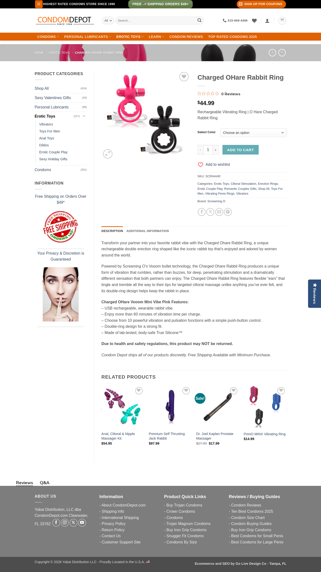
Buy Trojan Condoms (184, 505)
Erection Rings (268, 183)
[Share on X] (210, 212)
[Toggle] (84, 116)
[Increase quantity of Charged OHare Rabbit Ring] (216, 150)
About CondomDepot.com (123, 505)
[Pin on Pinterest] (228, 212)
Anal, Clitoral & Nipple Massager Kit (118, 436)
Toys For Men (49, 131)
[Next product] (272, 52)
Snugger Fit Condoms (185, 536)
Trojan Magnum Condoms (188, 524)
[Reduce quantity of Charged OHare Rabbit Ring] (200, 150)
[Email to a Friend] (219, 212)
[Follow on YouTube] (82, 523)
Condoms (48, 36)
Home (39, 52)
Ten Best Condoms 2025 (252, 511)
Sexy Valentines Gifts (53, 98)
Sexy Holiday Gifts (53, 159)
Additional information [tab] (147, 231)
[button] (39, 4)
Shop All (42, 88)
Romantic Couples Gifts (240, 189)
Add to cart (240, 150)
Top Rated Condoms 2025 (232, 37)
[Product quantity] (208, 150)
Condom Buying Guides (251, 524)
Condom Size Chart (248, 518)
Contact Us (111, 536)
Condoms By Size (181, 542)
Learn (156, 36)
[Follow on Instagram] (65, 523)
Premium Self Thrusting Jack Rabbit (167, 436)
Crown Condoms (180, 511)
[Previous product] (282, 52)
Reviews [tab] (24, 483)
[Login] (267, 20)
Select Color (207, 132)
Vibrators (46, 124)
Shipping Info (113, 511)
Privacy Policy (114, 524)
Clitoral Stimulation (243, 183)
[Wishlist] (254, 20)
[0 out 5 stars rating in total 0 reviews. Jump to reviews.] (219, 93)
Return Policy (113, 530)
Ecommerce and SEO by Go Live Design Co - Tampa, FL (240, 564)
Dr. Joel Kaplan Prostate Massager (214, 436)
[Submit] (199, 21)
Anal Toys (46, 138)
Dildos (44, 145)
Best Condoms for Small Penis (257, 536)
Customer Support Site (121, 542)
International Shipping (120, 518)
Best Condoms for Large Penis (257, 542)
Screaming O (216, 201)
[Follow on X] (73, 523)
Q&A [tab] (44, 483)
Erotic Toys (130, 36)
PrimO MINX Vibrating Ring (265, 434)
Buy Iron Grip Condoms (186, 530)
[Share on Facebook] (202, 212)
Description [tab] (112, 231)
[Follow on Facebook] (56, 523)
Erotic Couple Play (53, 152)
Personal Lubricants (87, 36)
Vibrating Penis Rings (219, 193)
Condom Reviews (186, 37)
